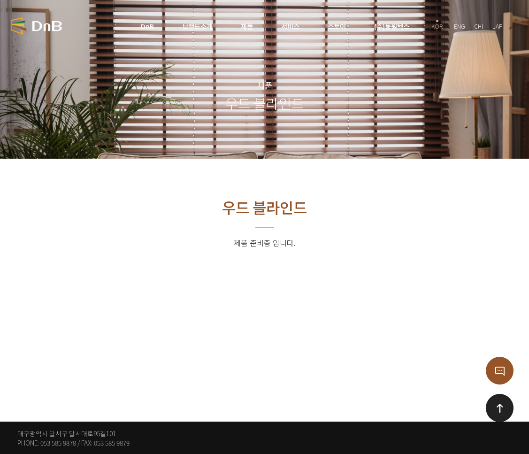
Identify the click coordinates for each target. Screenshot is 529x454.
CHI (478, 25)
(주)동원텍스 (391, 26)
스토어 (337, 26)
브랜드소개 (197, 26)
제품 (247, 26)
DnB (147, 26)
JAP (497, 25)
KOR (437, 25)
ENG (459, 25)
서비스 (290, 26)
